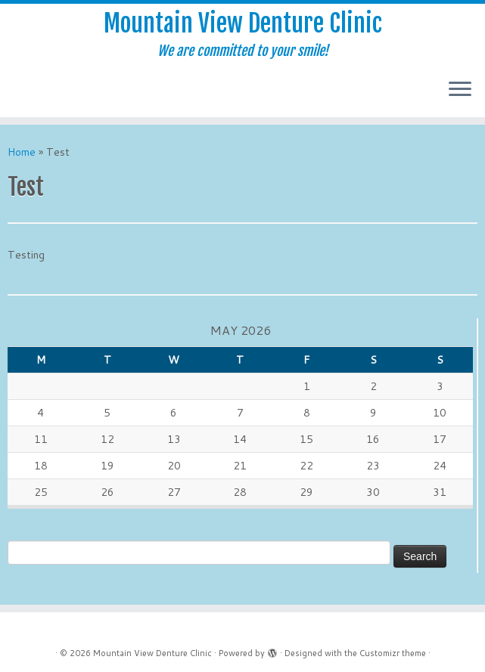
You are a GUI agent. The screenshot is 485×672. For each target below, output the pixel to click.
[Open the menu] (460, 90)
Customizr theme (392, 653)
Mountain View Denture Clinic (243, 23)
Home (22, 151)
